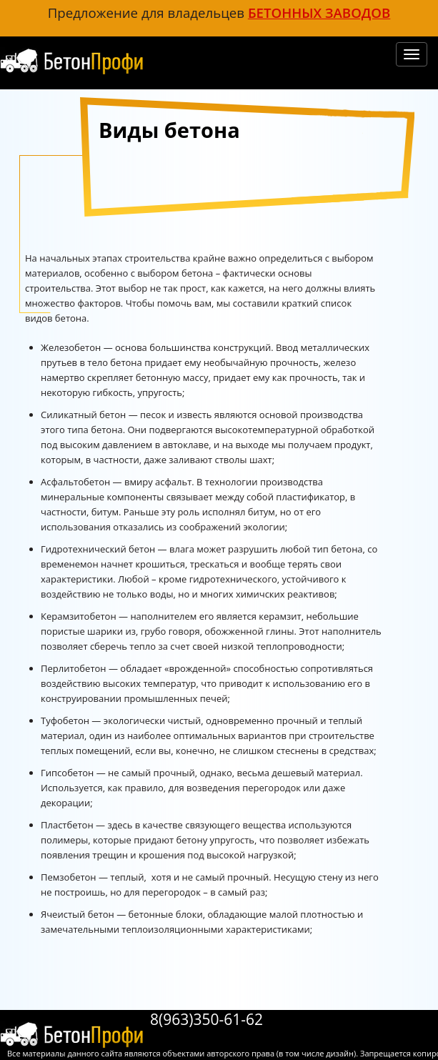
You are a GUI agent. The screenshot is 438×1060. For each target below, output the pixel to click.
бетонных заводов (319, 12)
